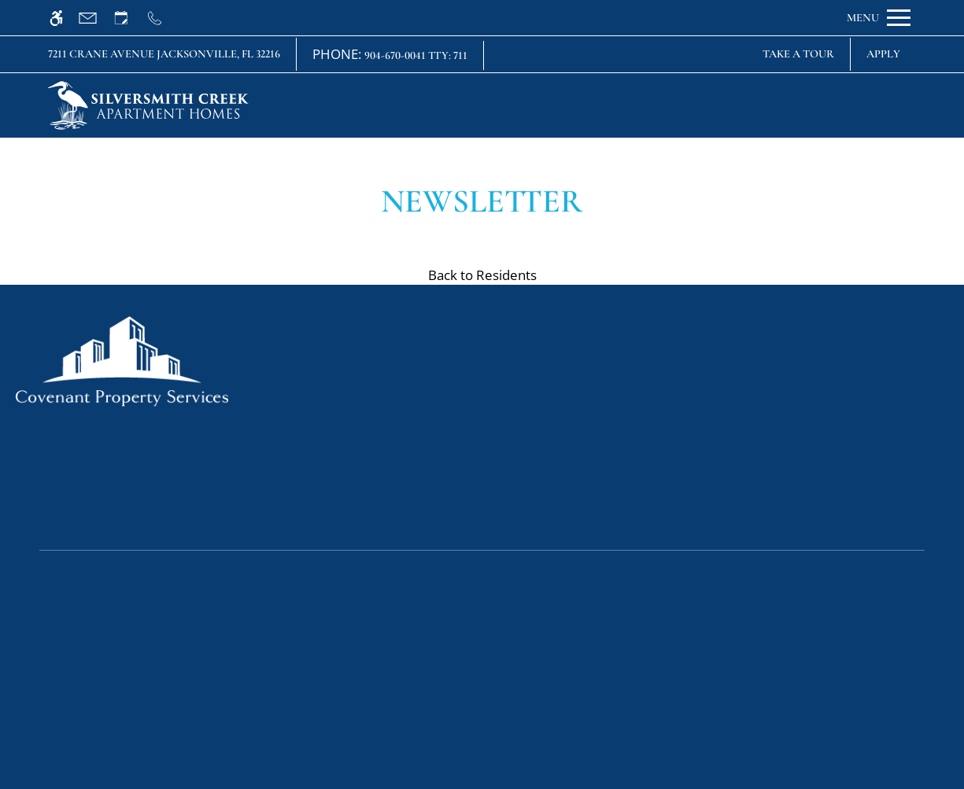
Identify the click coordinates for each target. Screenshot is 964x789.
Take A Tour (798, 54)
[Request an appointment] (128, 17)
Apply (883, 54)
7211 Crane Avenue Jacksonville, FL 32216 (164, 54)
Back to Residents (482, 275)
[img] (148, 105)
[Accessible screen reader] (63, 17)
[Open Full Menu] (878, 17)
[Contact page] (95, 17)
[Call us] (162, 17)
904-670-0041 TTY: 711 (415, 55)
